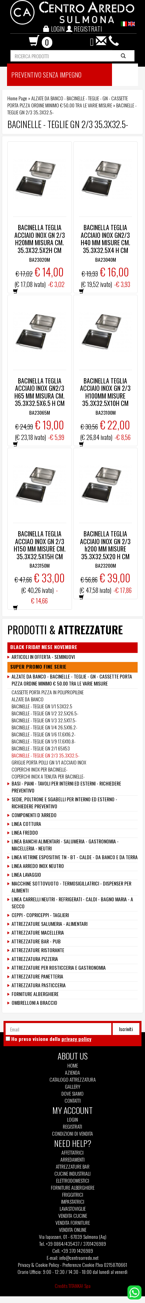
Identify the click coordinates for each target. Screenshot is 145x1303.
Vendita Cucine (72, 1215)
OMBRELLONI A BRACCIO (34, 1002)
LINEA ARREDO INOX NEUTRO (38, 865)
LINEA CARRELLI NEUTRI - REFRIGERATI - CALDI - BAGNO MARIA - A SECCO (72, 903)
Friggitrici (72, 1194)
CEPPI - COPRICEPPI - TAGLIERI (40, 914)
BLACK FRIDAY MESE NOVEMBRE (43, 646)
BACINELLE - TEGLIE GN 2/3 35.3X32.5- (45, 755)
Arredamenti (72, 1159)
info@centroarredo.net (79, 1257)
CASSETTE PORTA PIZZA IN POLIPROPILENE (48, 692)
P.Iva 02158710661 (111, 1264)
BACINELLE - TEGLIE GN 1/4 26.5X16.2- (44, 727)
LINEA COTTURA (26, 823)
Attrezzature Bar (73, 1166)
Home (72, 1065)
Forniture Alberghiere (72, 1187)
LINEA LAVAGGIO (26, 874)
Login (72, 1119)
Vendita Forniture (72, 1222)
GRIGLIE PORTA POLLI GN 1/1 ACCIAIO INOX (49, 762)
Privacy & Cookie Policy (38, 1264)
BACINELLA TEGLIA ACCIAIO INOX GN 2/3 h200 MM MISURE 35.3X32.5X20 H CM (105, 545)
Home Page (17, 98)
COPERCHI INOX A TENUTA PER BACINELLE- (48, 776)
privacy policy (76, 1038)
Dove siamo (72, 1093)
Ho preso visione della (51, 1038)
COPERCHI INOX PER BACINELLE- (39, 769)
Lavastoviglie (73, 1208)
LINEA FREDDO (25, 832)
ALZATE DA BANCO (28, 699)
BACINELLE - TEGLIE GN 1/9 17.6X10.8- (43, 741)
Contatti (73, 1100)
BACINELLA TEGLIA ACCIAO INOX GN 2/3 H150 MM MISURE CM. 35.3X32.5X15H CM (40, 545)
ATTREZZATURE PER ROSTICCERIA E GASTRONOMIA (59, 967)
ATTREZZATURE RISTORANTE (38, 950)
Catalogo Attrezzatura (73, 1079)
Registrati (72, 1126)
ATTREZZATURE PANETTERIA (37, 976)
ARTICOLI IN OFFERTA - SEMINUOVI (43, 656)
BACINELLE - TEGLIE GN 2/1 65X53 (41, 748)
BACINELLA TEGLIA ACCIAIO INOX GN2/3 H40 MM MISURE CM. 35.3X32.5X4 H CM (105, 239)
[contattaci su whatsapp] (134, 1291)
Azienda (72, 1072)
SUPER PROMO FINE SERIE (38, 666)
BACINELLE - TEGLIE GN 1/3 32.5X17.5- (44, 720)
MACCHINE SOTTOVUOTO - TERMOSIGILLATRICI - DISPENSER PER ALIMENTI (71, 887)
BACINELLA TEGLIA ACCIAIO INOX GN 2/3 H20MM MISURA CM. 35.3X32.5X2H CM (39, 239)
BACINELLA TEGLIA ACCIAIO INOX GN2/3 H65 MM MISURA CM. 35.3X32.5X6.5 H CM (39, 392)
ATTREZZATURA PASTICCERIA (39, 985)
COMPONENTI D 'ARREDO (34, 814)
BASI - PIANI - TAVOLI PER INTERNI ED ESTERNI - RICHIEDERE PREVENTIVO (66, 787)
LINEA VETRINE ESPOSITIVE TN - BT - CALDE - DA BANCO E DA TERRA (75, 857)
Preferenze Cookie (78, 1264)
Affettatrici (72, 1152)
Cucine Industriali (72, 1173)
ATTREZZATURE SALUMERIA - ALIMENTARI (49, 923)
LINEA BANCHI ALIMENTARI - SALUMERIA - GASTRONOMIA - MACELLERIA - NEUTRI (65, 845)
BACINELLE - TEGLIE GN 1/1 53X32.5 (42, 706)
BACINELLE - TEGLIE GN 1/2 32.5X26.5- (45, 713)
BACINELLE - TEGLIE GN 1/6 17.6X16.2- (43, 734)
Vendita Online (72, 1229)
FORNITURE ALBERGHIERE (35, 993)
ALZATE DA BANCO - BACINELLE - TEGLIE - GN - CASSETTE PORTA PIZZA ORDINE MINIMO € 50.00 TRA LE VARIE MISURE (67, 101)
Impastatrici (72, 1201)
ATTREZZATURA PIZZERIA (35, 958)
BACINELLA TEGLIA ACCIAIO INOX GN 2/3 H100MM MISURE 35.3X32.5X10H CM (105, 392)
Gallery (72, 1086)
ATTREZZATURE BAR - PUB (36, 941)
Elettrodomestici (72, 1180)
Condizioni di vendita (72, 1133)
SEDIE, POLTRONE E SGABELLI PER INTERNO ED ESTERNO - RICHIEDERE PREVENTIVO (64, 803)
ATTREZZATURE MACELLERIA (38, 932)
